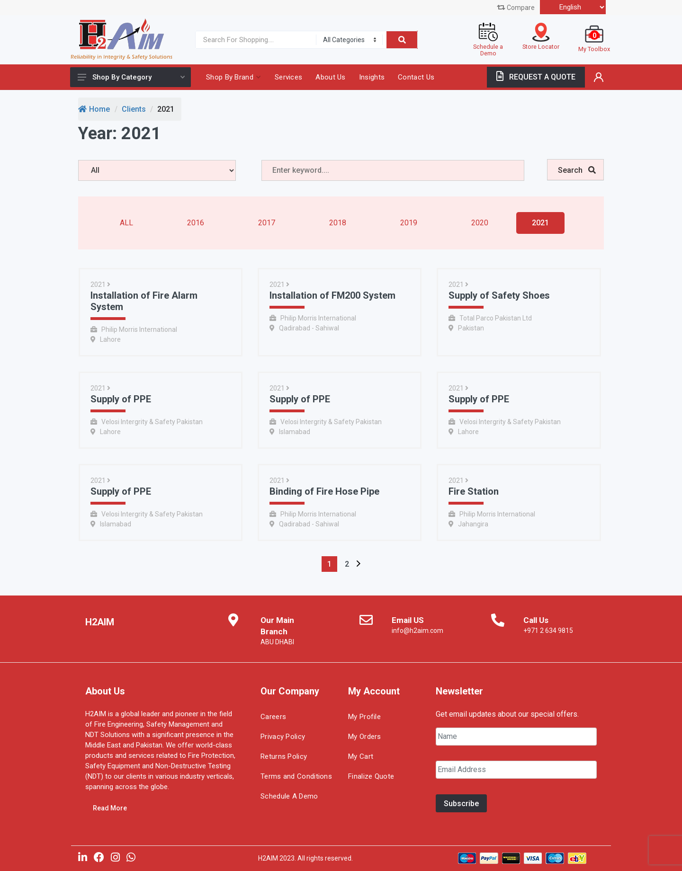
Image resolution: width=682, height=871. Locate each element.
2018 (337, 222)
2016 (195, 222)
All (126, 222)
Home (94, 109)
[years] (157, 170)
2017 (266, 222)
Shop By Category (131, 77)
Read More (110, 808)
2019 (408, 222)
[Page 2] (347, 564)
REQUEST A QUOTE (535, 76)
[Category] (349, 40)
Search (577, 170)
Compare (516, 7)
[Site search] (253, 40)
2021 (540, 222)
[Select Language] (573, 7)
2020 (479, 222)
